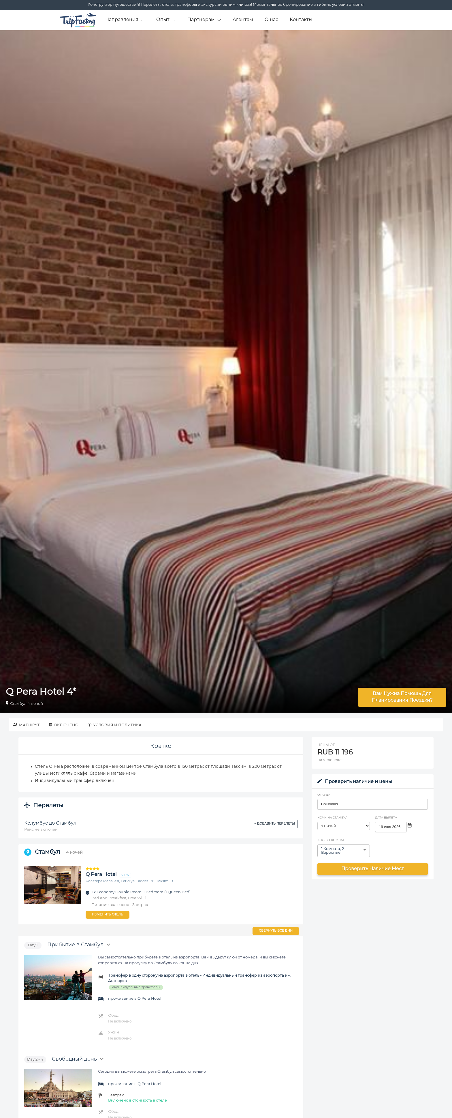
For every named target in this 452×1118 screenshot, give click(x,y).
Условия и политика (115, 725)
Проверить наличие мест (372, 869)
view (125, 875)
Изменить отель (107, 914)
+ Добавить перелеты (274, 823)
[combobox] (372, 804)
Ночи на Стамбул (332, 817)
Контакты (301, 20)
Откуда (323, 795)
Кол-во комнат (330, 840)
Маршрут (26, 725)
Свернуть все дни (276, 930)
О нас (271, 20)
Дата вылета (386, 817)
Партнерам (204, 20)
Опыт (166, 20)
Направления (125, 20)
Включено (63, 725)
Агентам (243, 20)
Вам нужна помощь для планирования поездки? (402, 697)
